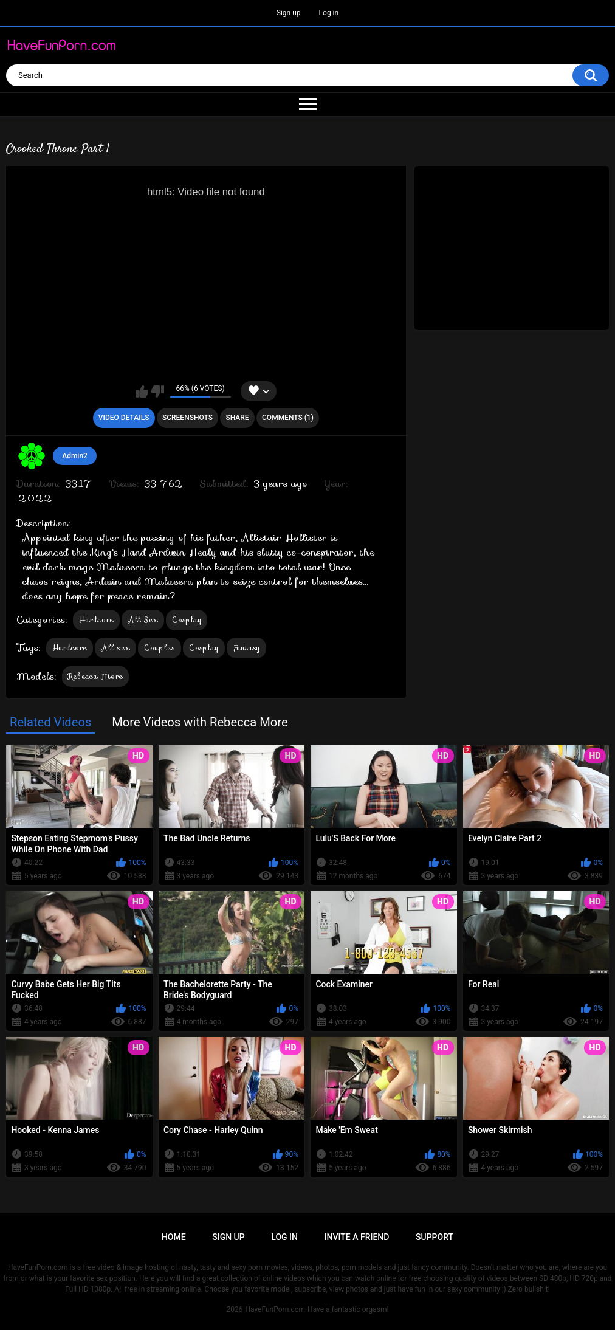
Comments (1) (288, 417)
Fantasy (246, 647)
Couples (159, 647)
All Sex (143, 619)
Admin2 (75, 456)
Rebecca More (95, 676)
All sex (115, 647)
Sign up (289, 13)
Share (237, 417)
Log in (329, 13)
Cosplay (186, 619)
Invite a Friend (357, 1237)
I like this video (142, 391)
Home (174, 1237)
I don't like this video (157, 391)
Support (434, 1237)
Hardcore (96, 619)
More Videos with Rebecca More (199, 722)
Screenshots (187, 417)
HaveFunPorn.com (275, 1309)
